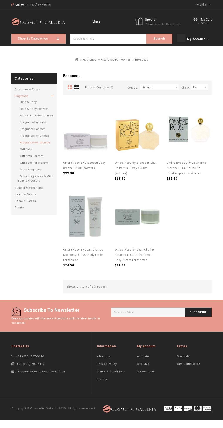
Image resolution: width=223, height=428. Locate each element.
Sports (19, 215)
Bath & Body (28, 110)
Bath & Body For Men (34, 117)
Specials (183, 364)
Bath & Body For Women (36, 123)
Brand (107, 21)
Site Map (143, 372)
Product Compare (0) (99, 95)
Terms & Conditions (111, 379)
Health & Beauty (25, 202)
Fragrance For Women (116, 67)
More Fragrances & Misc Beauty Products (35, 186)
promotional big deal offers (183, 35)
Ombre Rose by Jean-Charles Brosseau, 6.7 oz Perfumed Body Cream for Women (135, 263)
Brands (102, 387)
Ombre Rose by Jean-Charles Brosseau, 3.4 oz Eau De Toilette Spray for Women (187, 176)
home (90, 21)
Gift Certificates (188, 372)
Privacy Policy (107, 372)
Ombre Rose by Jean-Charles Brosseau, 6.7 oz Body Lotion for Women (83, 263)
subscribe (198, 320)
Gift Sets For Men (32, 164)
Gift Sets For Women (34, 171)
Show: (185, 96)
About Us (104, 364)
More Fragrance (30, 177)
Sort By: (132, 96)
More (123, 21)
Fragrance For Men (33, 137)
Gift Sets (26, 157)
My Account (145, 379)
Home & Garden (25, 209)
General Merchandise (29, 196)
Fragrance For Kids (33, 130)
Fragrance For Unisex (34, 144)
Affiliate (143, 364)
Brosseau (141, 67)
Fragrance (89, 67)
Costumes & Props (27, 97)
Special (171, 30)
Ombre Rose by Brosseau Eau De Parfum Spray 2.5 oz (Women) (135, 176)
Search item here (159, 47)
